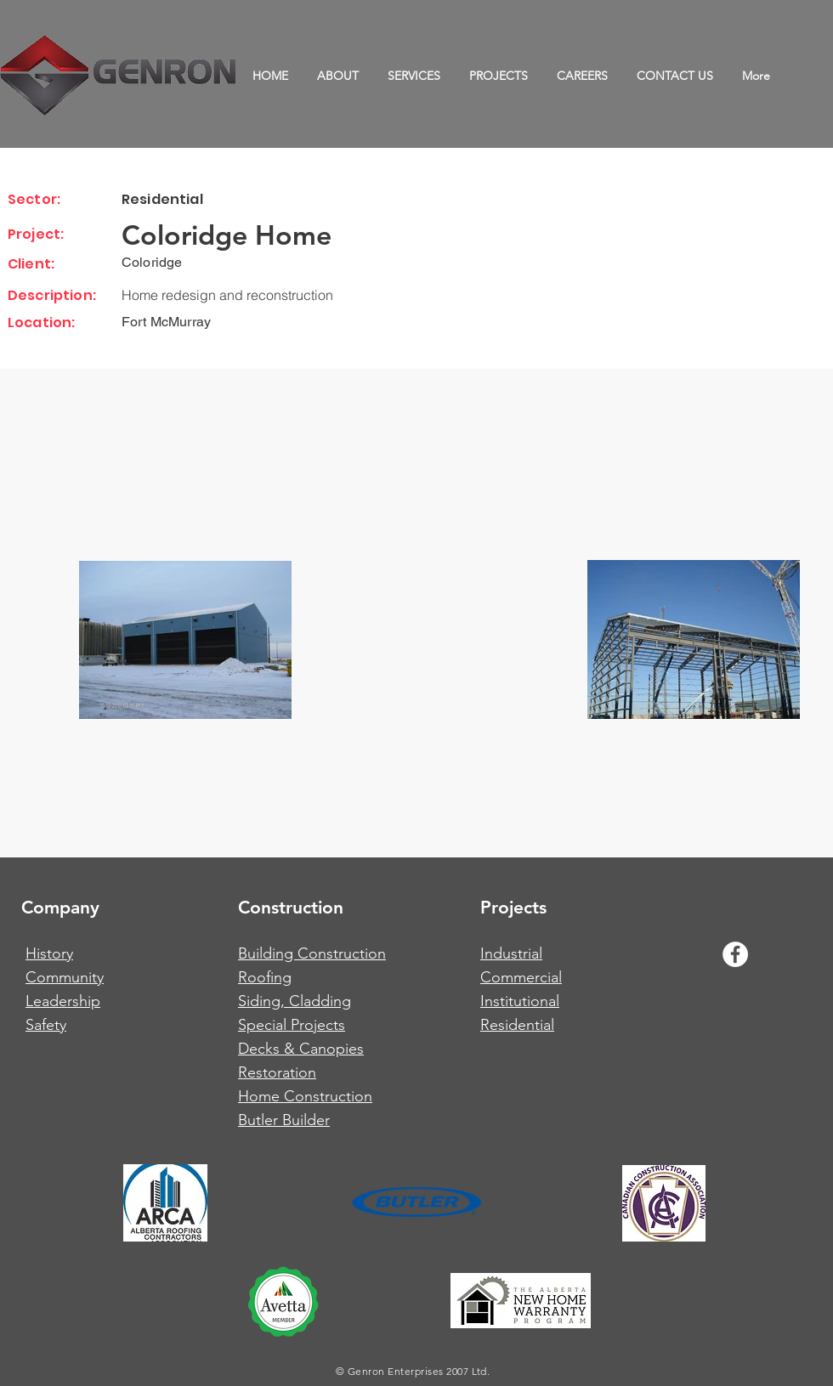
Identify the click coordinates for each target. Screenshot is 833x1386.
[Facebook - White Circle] (735, 954)
